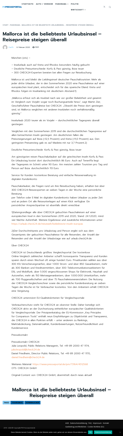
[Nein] (120, 432)
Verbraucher (32, 402)
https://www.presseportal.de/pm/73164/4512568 (60, 364)
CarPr (11, 47)
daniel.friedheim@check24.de (28, 357)
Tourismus (17, 402)
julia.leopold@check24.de (26, 349)
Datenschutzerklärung (103, 432)
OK (90, 432)
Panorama (15, 25)
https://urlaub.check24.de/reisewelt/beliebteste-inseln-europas (47, 224)
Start (5, 25)
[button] (110, 7)
